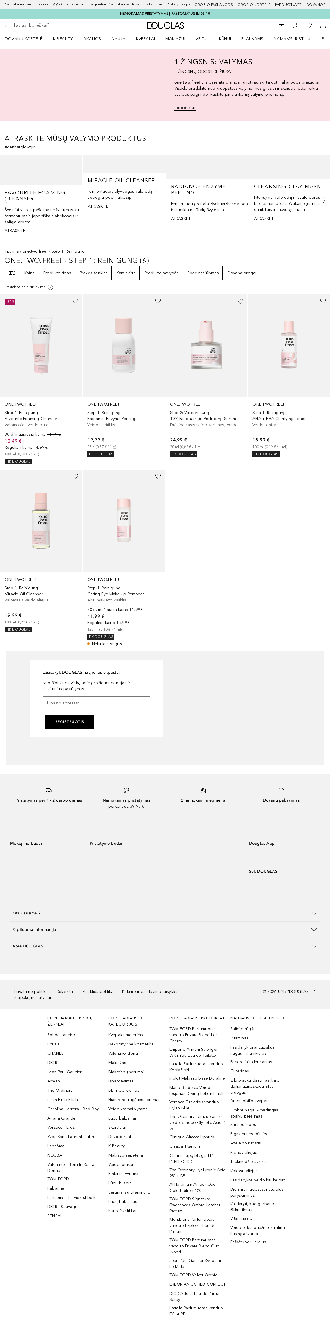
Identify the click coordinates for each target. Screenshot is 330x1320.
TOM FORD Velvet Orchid (193, 1275)
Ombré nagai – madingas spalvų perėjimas (254, 1113)
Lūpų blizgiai (120, 1183)
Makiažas (117, 1062)
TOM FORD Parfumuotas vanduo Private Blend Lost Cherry (194, 1034)
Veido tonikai (120, 1164)
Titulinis (12, 251)
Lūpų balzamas (122, 1201)
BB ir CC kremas (123, 1090)
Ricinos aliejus (243, 1152)
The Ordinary (60, 1090)
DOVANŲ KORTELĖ (24, 38)
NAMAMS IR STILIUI (293, 38)
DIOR (52, 1062)
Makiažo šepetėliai (126, 1155)
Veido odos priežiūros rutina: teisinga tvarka (258, 1230)
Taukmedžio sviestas (250, 1161)
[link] (41, 379)
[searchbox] (55, 25)
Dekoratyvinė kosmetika (131, 1044)
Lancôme (55, 1146)
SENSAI (54, 1216)
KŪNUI (225, 38)
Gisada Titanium (184, 1146)
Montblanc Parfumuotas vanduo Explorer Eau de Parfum (192, 1225)
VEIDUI (202, 38)
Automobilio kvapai (248, 1100)
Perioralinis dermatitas (251, 1061)
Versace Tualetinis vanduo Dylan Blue (194, 1105)
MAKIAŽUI (175, 38)
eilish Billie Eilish (62, 1099)
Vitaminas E (241, 1038)
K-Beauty (116, 1146)
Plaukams (252, 38)
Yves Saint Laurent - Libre (71, 1136)
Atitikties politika (98, 991)
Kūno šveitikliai (122, 1210)
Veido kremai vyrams (128, 1109)
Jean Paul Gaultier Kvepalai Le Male (195, 1263)
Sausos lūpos (243, 1124)
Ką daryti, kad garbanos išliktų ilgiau (253, 1206)
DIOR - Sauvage (62, 1206)
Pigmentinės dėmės (248, 1133)
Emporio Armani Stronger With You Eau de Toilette (193, 1052)
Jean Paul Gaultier (64, 1071)
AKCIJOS (92, 38)
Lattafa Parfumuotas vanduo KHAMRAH (196, 1066)
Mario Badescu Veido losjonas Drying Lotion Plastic (197, 1090)
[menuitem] (27, 38)
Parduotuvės (288, 5)
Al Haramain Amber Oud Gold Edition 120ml (192, 1187)
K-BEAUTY (63, 38)
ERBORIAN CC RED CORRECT (197, 1284)
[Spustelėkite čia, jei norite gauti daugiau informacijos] (30, 287)
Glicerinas (239, 1071)
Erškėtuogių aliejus (248, 1242)
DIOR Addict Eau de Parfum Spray (195, 1296)
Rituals (53, 1044)
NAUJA (119, 38)
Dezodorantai (121, 1136)
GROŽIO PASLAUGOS (213, 5)
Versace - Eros (61, 1127)
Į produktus (185, 107)
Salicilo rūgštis (243, 1028)
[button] (165, 913)
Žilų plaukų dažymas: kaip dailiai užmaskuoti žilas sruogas (254, 1086)
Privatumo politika (31, 991)
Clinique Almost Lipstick (192, 1137)
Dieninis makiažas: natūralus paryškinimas (257, 1192)
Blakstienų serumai (126, 1071)
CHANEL (55, 1053)
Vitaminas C (241, 1218)
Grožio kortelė (253, 5)
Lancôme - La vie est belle (72, 1197)
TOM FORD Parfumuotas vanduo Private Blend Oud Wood (194, 1246)
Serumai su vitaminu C (129, 1192)
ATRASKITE (15, 230)
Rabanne (55, 1188)
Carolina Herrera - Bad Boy (73, 1109)
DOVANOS (316, 5)
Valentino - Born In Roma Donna (70, 1167)
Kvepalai (145, 38)
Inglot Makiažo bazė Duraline (197, 1078)
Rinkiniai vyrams (123, 1173)
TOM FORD (58, 1179)
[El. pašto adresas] (96, 703)
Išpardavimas (121, 1081)
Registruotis (69, 722)
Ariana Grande (61, 1118)
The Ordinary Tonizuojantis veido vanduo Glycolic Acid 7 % (197, 1122)
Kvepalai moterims (125, 1034)
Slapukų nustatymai (32, 997)
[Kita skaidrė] (322, 201)
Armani (54, 1081)
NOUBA (54, 1155)
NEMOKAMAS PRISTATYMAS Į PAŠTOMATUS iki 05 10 (165, 14)
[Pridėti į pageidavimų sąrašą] (75, 301)
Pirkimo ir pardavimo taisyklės (150, 991)
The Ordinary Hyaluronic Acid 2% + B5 (197, 1173)
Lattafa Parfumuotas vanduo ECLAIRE (196, 1311)
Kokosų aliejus (244, 1170)
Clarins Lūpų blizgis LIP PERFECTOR (191, 1158)
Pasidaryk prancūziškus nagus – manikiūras (252, 1050)
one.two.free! (35, 251)
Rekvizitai (65, 991)
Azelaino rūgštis (245, 1143)
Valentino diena (123, 1053)
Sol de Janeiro (61, 1034)
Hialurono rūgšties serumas (134, 1099)
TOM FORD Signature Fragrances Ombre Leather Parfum (195, 1205)
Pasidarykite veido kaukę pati (258, 1180)
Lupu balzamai (122, 1118)
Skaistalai (117, 1127)
